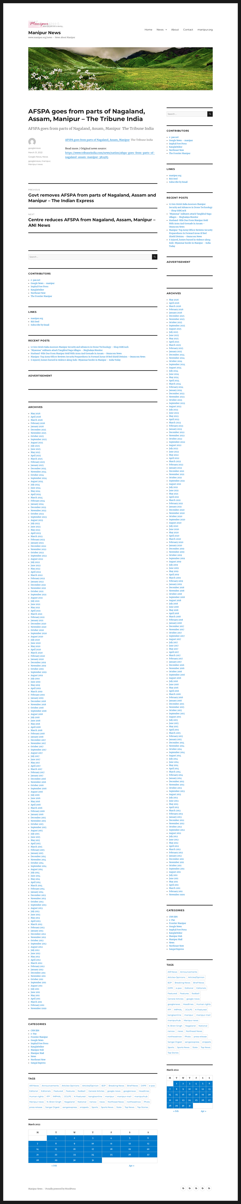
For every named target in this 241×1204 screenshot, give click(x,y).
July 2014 (35, 872)
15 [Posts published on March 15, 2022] (56, 1149)
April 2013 (35, 921)
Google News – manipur (43, 283)
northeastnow (134, 1102)
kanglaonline (95, 1096)
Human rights (36, 1096)
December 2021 (38, 585)
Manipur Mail (37, 1053)
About (175, 29)
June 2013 (35, 914)
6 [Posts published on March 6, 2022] (148, 1138)
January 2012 (37, 969)
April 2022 (36, 572)
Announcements (50, 1085)
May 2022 (35, 568)
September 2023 (39, 517)
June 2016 (35, 798)
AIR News (34, 1085)
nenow (92, 1102)
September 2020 (39, 633)
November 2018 (38, 704)
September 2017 (38, 749)
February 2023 (38, 539)
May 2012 (35, 956)
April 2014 (36, 882)
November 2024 (38, 471)
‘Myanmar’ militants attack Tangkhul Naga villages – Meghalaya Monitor (67, 350)
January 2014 (37, 892)
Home (148, 29)
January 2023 (37, 543)
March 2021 (36, 614)
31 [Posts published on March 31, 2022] (93, 1160)
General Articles (96, 1091)
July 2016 (35, 795)
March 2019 (36, 691)
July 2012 (35, 950)
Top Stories (142, 1107)
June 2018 (35, 720)
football (81, 1091)
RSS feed (35, 321)
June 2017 (35, 759)
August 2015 (37, 830)
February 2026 (38, 423)
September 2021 (38, 594)
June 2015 (35, 837)
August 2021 (37, 598)
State (119, 1107)
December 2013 (38, 895)
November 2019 (38, 665)
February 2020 (38, 656)
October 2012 (37, 940)
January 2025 (37, 465)
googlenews (34, 148)
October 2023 (37, 513)
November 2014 (38, 859)
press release (35, 1107)
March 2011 (36, 1002)
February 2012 (38, 966)
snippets (84, 1107)
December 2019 (38, 662)
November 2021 (38, 588)
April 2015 (36, 843)
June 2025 (36, 449)
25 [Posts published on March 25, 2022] (111, 1154)
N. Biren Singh (54, 1102)
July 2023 (35, 523)
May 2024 (35, 491)
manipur (45, 161)
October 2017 (37, 746)
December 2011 (38, 973)
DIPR (143, 1085)
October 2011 (37, 979)
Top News (129, 1107)
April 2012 (36, 960)
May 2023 (35, 530)
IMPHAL (57, 1096)
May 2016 (35, 801)
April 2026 (36, 416)
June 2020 (36, 643)
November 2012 (38, 937)
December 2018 (38, 701)
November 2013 (38, 898)
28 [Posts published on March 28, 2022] (37, 1160)
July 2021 (35, 601)
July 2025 (35, 446)
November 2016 (38, 782)
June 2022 (36, 565)
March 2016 (36, 808)
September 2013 (38, 905)
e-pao (152, 1085)
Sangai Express (38, 1063)
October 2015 (37, 824)
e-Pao (34, 1034)
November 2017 (38, 743)
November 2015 (38, 821)
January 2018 (37, 737)
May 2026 (35, 413)
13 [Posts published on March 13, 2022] (148, 1143)
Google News (34, 156)
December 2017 (38, 740)
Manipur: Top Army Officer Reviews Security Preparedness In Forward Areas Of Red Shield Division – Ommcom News (88, 356)
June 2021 (35, 604)
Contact (188, 29)
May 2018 (35, 724)
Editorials (46, 1091)
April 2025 (36, 455)
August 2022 (37, 559)
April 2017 (36, 766)
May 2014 (35, 879)
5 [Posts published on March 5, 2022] (129, 1138)
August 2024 (37, 481)
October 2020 (37, 630)
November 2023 (38, 510)
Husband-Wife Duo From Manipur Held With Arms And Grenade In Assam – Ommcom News (76, 353)
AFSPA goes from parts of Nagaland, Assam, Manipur (97, 139)
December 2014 (38, 856)
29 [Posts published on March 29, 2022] (56, 1160)
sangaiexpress (70, 1107)
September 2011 (38, 982)
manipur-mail (124, 1096)
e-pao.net (35, 280)
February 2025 (38, 462)
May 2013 (35, 918)
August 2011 (36, 985)
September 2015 (38, 827)
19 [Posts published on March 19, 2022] (129, 1149)
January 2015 (37, 853)
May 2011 (35, 995)
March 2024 (37, 497)
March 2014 (36, 885)
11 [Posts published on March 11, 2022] (111, 1143)
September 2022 (39, 556)
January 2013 (37, 931)
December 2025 (38, 429)
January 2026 (37, 426)
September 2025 (39, 439)
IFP (48, 1096)
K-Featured (79, 1096)
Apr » (131, 1165)
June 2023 (35, 526)
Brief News (132, 1085)
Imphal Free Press (39, 286)
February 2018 (38, 733)
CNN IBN (35, 1030)
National (82, 1102)
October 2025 (37, 436)
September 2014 (38, 866)
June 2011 (35, 992)
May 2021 (35, 607)
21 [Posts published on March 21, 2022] (37, 1154)
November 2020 (38, 627)
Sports (95, 1107)
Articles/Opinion (90, 1085)
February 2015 (38, 850)
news (102, 1102)
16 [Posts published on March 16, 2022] (74, 1149)
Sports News (107, 1107)
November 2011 (38, 976)
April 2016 (36, 804)
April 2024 (36, 494)
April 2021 (36, 610)
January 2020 (37, 659)
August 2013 (37, 908)
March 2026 (37, 420)
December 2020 (38, 623)
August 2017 (37, 753)
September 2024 (39, 478)
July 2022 (35, 562)
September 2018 (38, 711)
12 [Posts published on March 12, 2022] (130, 1143)
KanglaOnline (37, 289)
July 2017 (35, 756)
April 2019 (36, 688)
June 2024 (36, 488)
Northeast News (116, 1102)
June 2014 (35, 876)
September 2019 (39, 672)
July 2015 (35, 834)
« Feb (54, 1165)
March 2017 (36, 769)
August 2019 (37, 675)
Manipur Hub (37, 1050)
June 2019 (35, 682)
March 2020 (37, 652)
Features (70, 1091)
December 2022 (38, 546)
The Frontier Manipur (41, 296)
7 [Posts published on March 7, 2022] (37, 1143)
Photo (147, 1102)
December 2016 (38, 779)
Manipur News (44, 32)
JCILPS (67, 1096)
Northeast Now (38, 293)
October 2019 (37, 669)
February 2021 (38, 617)
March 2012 (36, 963)
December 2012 (38, 934)
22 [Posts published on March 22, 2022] (56, 1154)
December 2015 (38, 817)
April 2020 (36, 649)
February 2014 (38, 888)
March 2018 (36, 730)
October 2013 (37, 901)
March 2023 (36, 536)
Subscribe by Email (40, 325)
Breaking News (116, 1085)
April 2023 (36, 533)
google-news (113, 1091)
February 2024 (38, 501)
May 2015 (35, 840)
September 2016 (39, 788)
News (160, 29)
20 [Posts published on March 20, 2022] (148, 1149)
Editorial (33, 1091)
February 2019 (38, 695)
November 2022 (38, 549)
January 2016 (37, 814)
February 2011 (37, 1005)
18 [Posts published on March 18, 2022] (111, 1149)
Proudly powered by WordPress (60, 1189)
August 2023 (37, 520)
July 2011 (35, 989)
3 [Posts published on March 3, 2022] (92, 1138)
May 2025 (35, 452)
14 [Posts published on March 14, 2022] (37, 1149)
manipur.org (205, 29)
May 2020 (35, 646)
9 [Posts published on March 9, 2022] (74, 1143)
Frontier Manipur (39, 1037)
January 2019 (37, 698)
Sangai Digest (52, 1107)
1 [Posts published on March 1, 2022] (55, 1138)
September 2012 (38, 943)
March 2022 (37, 575)
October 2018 (37, 707)
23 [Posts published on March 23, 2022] (74, 1154)
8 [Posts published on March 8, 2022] (56, 1143)
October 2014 (37, 863)
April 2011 (35, 998)
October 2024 (37, 475)
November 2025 (38, 433)
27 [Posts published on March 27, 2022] (148, 1154)
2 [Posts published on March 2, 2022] (74, 1138)
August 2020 (37, 636)
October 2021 (37, 591)
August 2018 (37, 714)
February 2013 (37, 927)
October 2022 (37, 552)
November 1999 (38, 1008)
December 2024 (38, 468)
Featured (58, 1091)
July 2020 (35, 640)
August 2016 (37, 792)
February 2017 (38, 772)
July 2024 (35, 484)
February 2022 (38, 578)
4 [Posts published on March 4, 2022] (111, 1138)
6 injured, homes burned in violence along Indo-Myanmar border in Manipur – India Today (75, 360)
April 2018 (36, 727)
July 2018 (35, 717)
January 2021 (37, 620)
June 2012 (35, 953)
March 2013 (36, 924)
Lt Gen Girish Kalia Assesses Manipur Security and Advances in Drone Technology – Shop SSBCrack (79, 347)
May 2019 (35, 685)
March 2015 (36, 846)
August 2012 (37, 947)
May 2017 (35, 762)
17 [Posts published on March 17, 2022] (93, 1149)
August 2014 (37, 869)
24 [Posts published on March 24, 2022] (92, 1154)
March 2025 (37, 459)
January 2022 (37, 581)
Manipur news (35, 164)
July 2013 (35, 911)
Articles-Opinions (70, 1085)
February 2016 (38, 811)
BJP (104, 1085)
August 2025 (37, 442)
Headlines (144, 1091)
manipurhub (141, 1096)
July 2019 (35, 678)
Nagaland (69, 1102)
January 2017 (37, 775)
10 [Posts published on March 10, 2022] (93, 1143)
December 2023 (38, 507)
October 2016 (37, 785)
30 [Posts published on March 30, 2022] (74, 1160)
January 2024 (37, 504)
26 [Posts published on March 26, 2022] (129, 1154)
